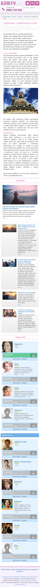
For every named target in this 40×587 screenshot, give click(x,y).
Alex (16, 545)
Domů (3, 569)
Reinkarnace (21, 27)
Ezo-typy (20, 16)
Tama (16, 364)
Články (14, 16)
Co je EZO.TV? (34, 576)
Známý (31, 28)
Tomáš (17, 525)
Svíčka (27, 28)
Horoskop (19, 569)
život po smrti (14, 27)
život (7, 28)
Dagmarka (18, 344)
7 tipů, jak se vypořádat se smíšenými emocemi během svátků (26, 311)
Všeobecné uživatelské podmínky (27, 580)
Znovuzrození (16, 28)
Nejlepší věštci (7, 435)
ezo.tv (6, 27)
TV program (32, 569)
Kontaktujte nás (16, 576)
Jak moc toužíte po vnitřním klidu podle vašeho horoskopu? (19, 208)
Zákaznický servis (6, 576)
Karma (7, 30)
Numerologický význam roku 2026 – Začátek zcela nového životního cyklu (26, 226)
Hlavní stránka (7, 16)
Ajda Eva (17, 502)
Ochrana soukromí (20, 584)
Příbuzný (22, 28)
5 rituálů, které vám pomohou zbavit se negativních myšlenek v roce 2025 (27, 261)
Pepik (16, 388)
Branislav (18, 482)
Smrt (10, 28)
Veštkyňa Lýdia (20, 442)
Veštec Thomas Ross (22, 462)
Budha (12, 30)
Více (16, 347)
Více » (5, 218)
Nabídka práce (25, 576)
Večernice (18, 410)
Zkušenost (36, 28)
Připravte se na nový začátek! (27, 292)
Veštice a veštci (10, 569)
